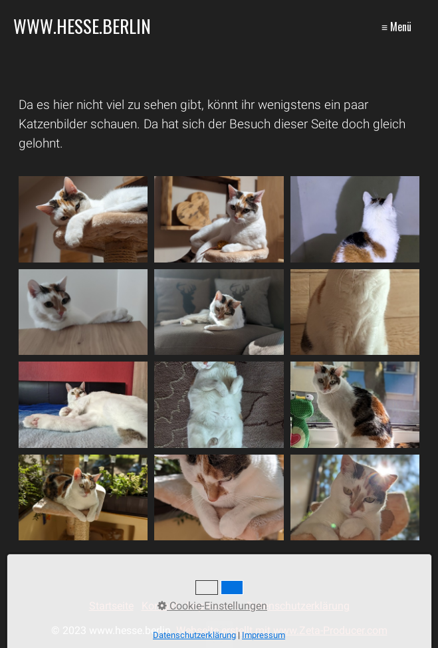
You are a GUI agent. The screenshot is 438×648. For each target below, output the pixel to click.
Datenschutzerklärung (298, 605)
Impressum (212, 605)
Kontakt (160, 605)
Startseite (111, 605)
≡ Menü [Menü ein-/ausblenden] (396, 27)
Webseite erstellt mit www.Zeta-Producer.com (281, 630)
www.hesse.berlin (82, 26)
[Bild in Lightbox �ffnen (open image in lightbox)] (83, 219)
